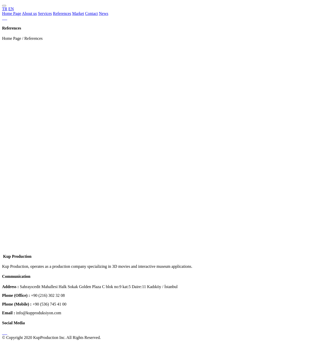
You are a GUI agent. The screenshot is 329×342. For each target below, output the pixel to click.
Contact (91, 13)
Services (45, 13)
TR (4, 9)
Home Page (11, 13)
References (62, 13)
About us (29, 13)
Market (78, 13)
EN (11, 9)
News (103, 13)
